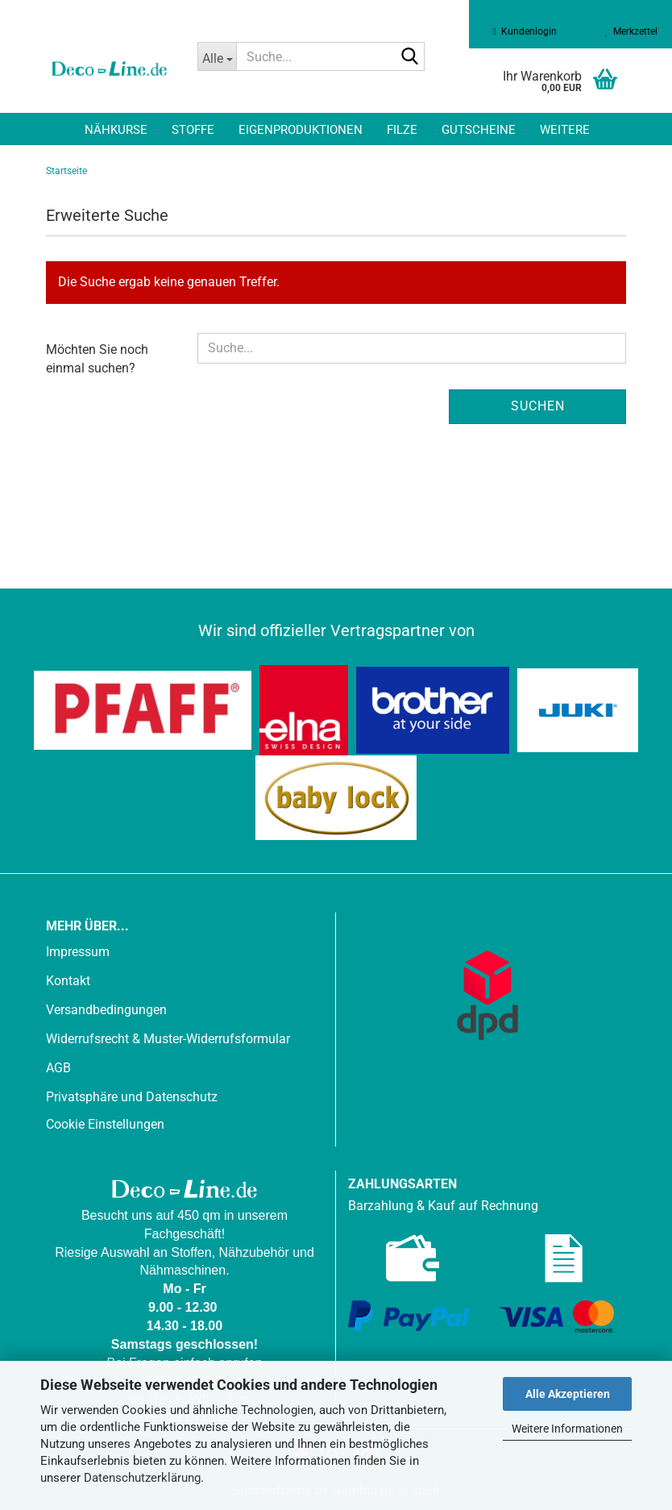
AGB (58, 1067)
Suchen (538, 406)
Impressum (78, 951)
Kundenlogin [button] (525, 31)
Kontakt (68, 980)
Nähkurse (116, 130)
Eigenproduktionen (301, 130)
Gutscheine (479, 130)
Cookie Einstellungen (105, 1124)
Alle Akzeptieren (567, 1393)
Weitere (565, 130)
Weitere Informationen (567, 1428)
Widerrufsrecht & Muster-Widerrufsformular (168, 1038)
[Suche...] (216, 56)
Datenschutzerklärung (142, 1477)
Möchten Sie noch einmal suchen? (97, 359)
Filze (402, 130)
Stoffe (193, 130)
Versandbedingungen (106, 1009)
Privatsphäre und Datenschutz (132, 1096)
